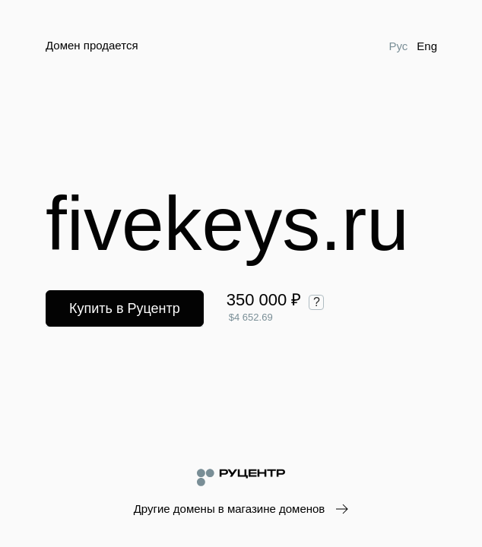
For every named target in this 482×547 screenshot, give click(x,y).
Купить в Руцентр (124, 308)
